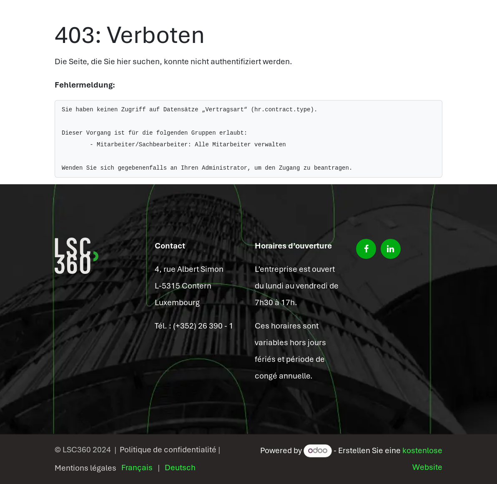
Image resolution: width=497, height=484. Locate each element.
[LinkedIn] (391, 249)
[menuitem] (137, 467)
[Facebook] (366, 249)
